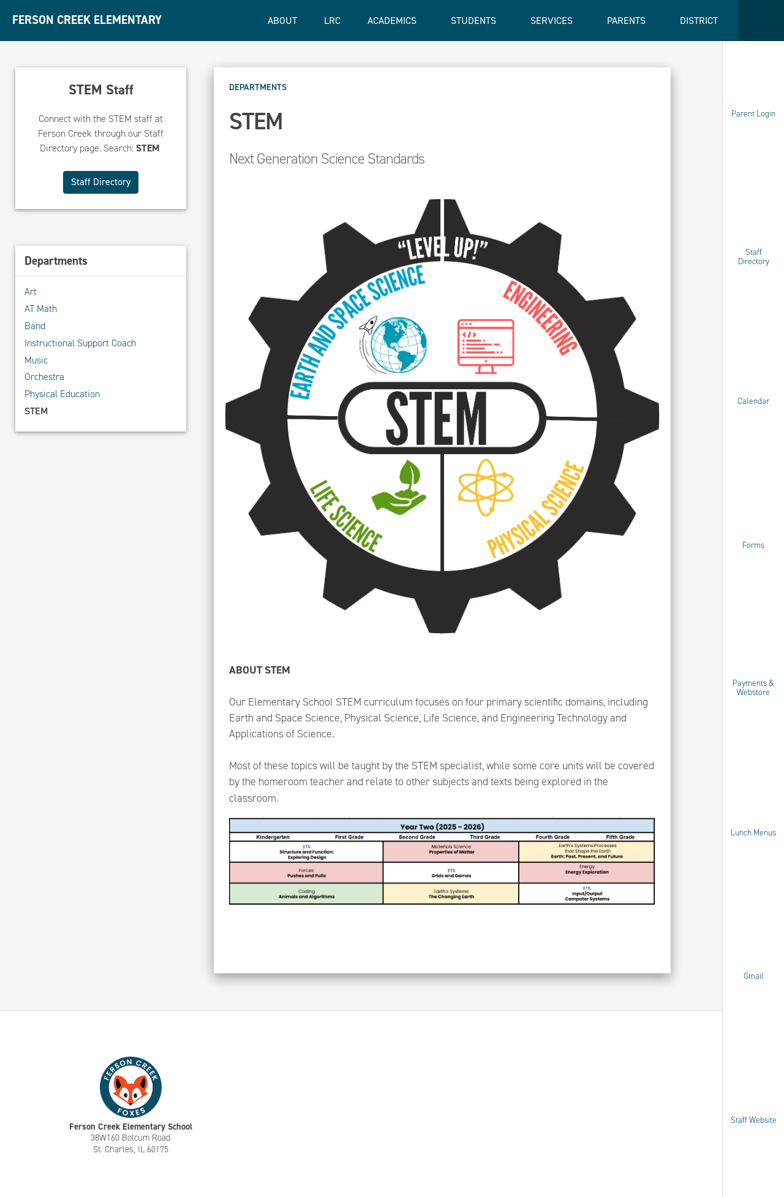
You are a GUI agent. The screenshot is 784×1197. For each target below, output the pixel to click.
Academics (393, 20)
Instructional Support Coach (80, 342)
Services (552, 20)
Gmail (754, 976)
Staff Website (754, 1119)
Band (34, 325)
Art (30, 291)
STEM (36, 411)
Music (36, 360)
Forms (753, 544)
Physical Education (62, 393)
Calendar (753, 401)
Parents (627, 20)
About (282, 20)
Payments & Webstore (753, 687)
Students (475, 20)
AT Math (40, 308)
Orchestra (44, 376)
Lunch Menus (753, 832)
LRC (332, 20)
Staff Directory (753, 257)
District (700, 20)
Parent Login (753, 113)
